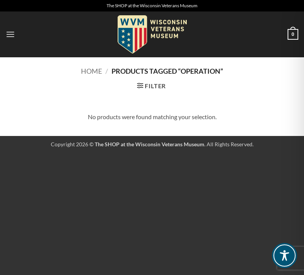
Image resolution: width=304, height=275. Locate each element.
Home (91, 71)
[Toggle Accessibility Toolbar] (284, 255)
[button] (10, 34)
